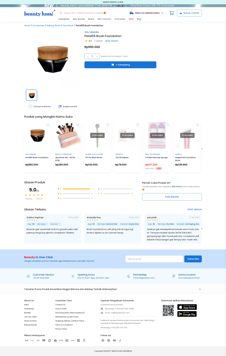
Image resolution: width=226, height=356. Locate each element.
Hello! (26, 304)
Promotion (120, 19)
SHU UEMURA (91, 32)
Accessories (38, 25)
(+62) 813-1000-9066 (124, 308)
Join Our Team (30, 317)
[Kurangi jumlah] (87, 56)
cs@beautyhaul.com (120, 313)
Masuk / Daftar (189, 13)
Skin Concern (104, 19)
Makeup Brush (54, 25)
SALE (131, 19)
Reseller (27, 313)
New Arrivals (79, 19)
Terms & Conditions (64, 325)
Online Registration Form (144, 278)
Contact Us (60, 304)
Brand (91, 19)
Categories (63, 19)
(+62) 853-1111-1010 (119, 327)
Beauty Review (30, 325)
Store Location (30, 321)
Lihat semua (195, 209)
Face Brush (68, 25)
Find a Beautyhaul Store (188, 278)
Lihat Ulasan (111, 40)
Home (27, 25)
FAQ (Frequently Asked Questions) (70, 313)
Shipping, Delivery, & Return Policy (69, 321)
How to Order (60, 308)
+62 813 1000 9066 (41, 278)
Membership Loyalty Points (66, 317)
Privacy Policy (61, 329)
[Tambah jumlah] (97, 56)
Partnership (29, 308)
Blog (139, 19)
